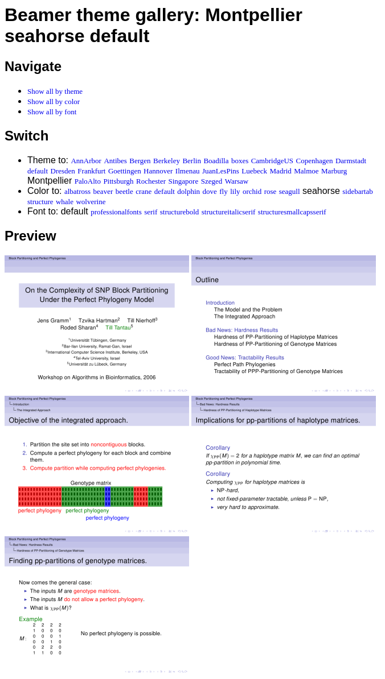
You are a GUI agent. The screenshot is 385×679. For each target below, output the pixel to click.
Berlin (191, 160)
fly (223, 191)
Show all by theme (55, 91)
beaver (103, 191)
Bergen (139, 160)
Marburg (334, 171)
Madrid (281, 171)
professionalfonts (116, 212)
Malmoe (306, 171)
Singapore (184, 181)
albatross (77, 191)
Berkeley (166, 160)
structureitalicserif (229, 212)
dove (210, 191)
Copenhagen (314, 160)
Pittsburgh (118, 181)
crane (143, 191)
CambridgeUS (272, 160)
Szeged (212, 181)
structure (40, 201)
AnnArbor (86, 160)
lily (235, 191)
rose (270, 191)
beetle (124, 191)
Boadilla (215, 160)
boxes (239, 160)
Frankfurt (91, 171)
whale (64, 201)
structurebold (179, 212)
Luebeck (254, 171)
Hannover (158, 171)
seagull (289, 191)
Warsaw (237, 181)
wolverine (90, 201)
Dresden (63, 171)
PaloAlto (88, 181)
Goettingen (124, 171)
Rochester (151, 181)
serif (150, 212)
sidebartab (357, 191)
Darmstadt (350, 160)
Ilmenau (187, 171)
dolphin (188, 191)
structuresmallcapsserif (292, 212)
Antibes (115, 160)
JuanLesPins (220, 171)
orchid (252, 191)
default (37, 171)
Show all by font (51, 111)
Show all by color (53, 101)
